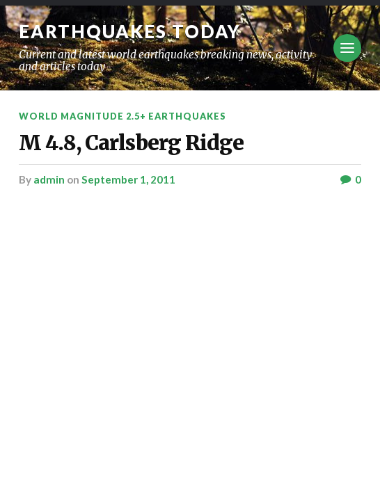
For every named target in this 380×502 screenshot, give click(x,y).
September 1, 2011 (128, 179)
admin (49, 179)
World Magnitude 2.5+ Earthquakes (122, 116)
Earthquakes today (130, 31)
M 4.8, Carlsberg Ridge (131, 143)
